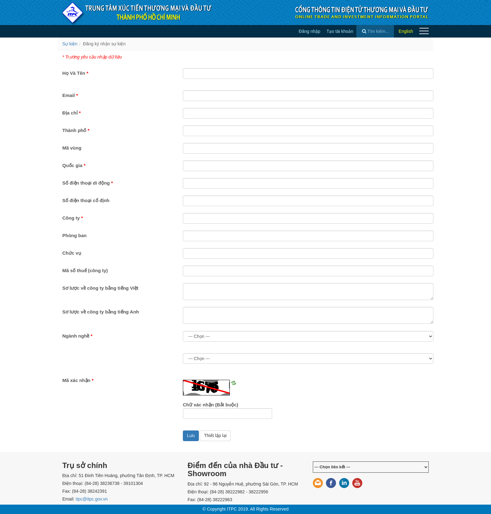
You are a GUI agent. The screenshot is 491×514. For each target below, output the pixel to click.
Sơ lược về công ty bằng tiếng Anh (100, 311)
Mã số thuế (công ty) (85, 270)
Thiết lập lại (215, 435)
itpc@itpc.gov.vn (92, 498)
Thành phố (76, 130)
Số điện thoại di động (87, 183)
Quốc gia (73, 165)
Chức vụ (71, 253)
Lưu (191, 435)
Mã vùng (71, 147)
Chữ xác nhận (210, 404)
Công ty (72, 218)
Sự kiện (69, 43)
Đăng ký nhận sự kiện (104, 43)
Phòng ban (74, 235)
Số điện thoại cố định (86, 200)
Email (70, 95)
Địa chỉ (71, 112)
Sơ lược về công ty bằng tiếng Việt (100, 288)
